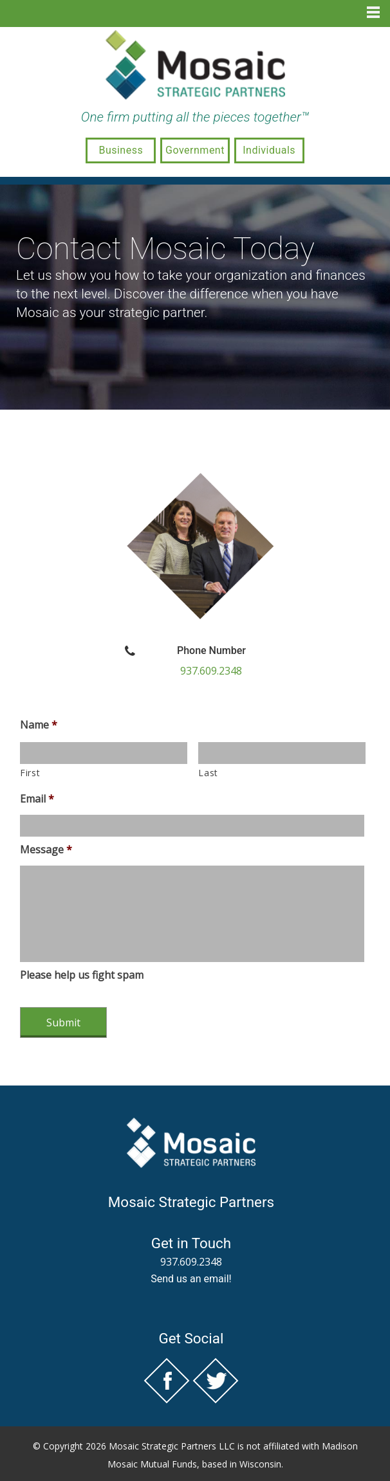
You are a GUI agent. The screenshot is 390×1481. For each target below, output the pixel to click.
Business (120, 150)
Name (38, 725)
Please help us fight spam (82, 975)
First (30, 773)
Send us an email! (191, 1279)
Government (195, 150)
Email (37, 799)
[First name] (103, 753)
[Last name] (282, 753)
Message (46, 850)
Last (208, 773)
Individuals (269, 150)
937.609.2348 (211, 671)
